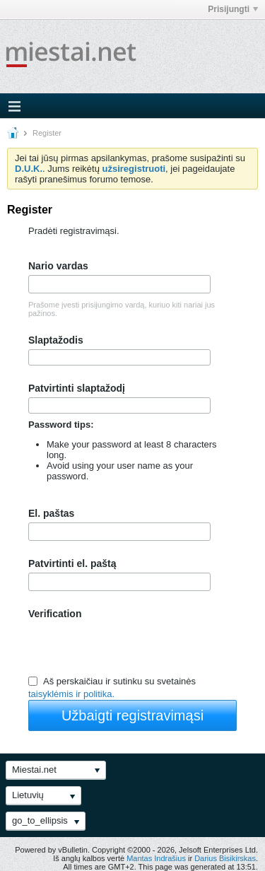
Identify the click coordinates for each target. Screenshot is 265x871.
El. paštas (51, 513)
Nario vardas (58, 265)
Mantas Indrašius (156, 858)
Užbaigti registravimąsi (132, 715)
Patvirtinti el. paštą (72, 563)
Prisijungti (233, 9)
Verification (54, 613)
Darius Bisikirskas (225, 858)
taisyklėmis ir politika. (71, 694)
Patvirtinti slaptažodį (76, 388)
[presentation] (135, 646)
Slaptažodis (55, 340)
